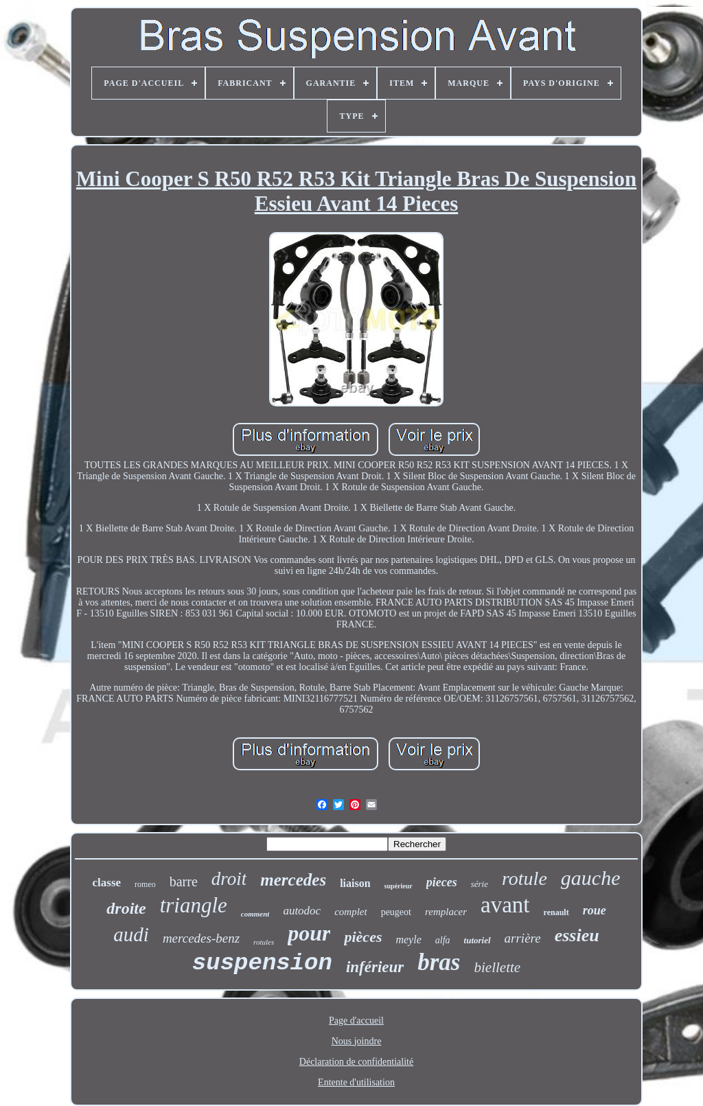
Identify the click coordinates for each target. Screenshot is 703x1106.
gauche (591, 877)
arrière (523, 938)
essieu (577, 935)
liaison (355, 883)
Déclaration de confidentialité (356, 1062)
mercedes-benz (201, 938)
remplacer (446, 911)
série (479, 884)
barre (184, 881)
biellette (497, 967)
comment (255, 914)
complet (350, 911)
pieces (441, 882)
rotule (524, 878)
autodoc (302, 910)
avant (505, 904)
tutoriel (477, 940)
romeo (145, 884)
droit (229, 878)
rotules (263, 942)
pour (309, 933)
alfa (442, 940)
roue (594, 910)
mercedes (293, 880)
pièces (363, 936)
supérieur (398, 886)
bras (438, 962)
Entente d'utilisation (356, 1082)
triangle (193, 905)
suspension (262, 963)
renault (556, 912)
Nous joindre (357, 1041)
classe (107, 882)
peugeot (396, 912)
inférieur (375, 967)
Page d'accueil (356, 1020)
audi (131, 934)
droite (126, 908)
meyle (408, 939)
